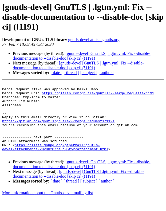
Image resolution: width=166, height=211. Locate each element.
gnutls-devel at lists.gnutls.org (94, 39)
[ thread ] (71, 72)
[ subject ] (88, 72)
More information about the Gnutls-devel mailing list (47, 206)
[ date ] (56, 72)
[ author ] (106, 72)
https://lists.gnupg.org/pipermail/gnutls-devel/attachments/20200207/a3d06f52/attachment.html (55, 160)
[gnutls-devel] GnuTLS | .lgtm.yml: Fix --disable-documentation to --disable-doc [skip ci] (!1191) (82, 55)
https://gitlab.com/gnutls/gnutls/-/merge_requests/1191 (98, 95)
